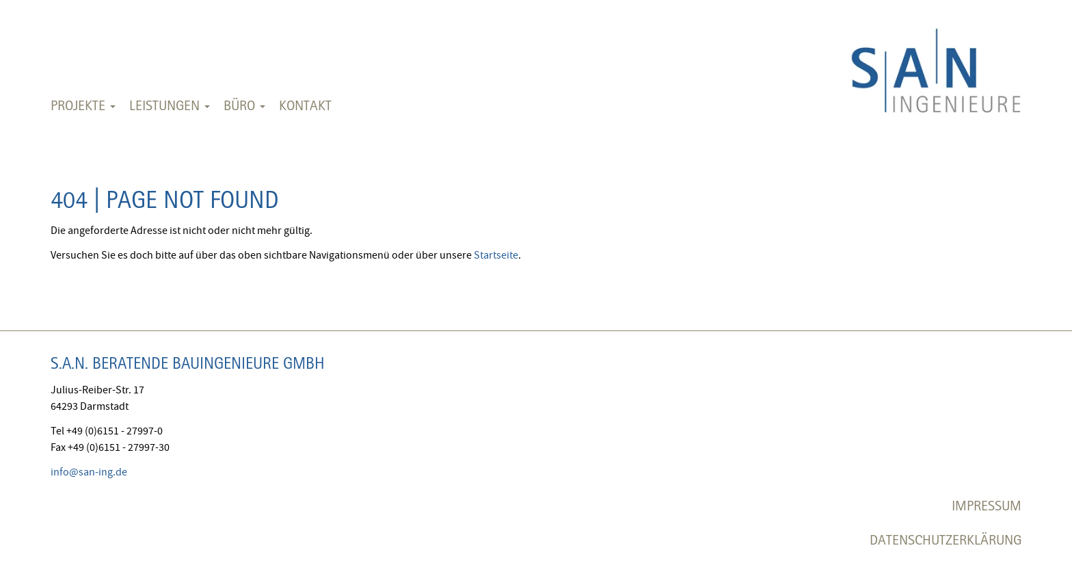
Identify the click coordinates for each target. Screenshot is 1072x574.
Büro (244, 105)
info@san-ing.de (89, 472)
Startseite (496, 255)
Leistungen (169, 105)
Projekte (83, 105)
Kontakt (305, 105)
